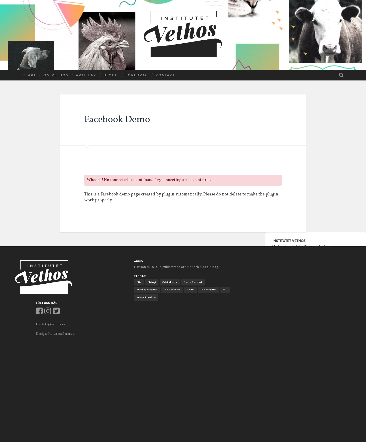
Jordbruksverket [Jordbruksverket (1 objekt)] (193, 282)
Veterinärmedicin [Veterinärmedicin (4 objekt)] (146, 297)
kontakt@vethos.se (51, 324)
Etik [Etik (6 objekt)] (139, 282)
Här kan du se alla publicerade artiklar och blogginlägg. (177, 267)
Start (29, 75)
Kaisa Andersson (61, 333)
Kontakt (165, 75)
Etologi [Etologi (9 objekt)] (152, 282)
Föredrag (137, 75)
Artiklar (86, 75)
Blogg (111, 75)
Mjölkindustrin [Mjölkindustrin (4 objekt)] (172, 290)
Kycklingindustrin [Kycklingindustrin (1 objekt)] (147, 290)
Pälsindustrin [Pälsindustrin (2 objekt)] (208, 290)
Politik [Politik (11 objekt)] (190, 290)
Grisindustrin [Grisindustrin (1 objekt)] (170, 282)
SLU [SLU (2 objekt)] (225, 290)
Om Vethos (55, 75)
